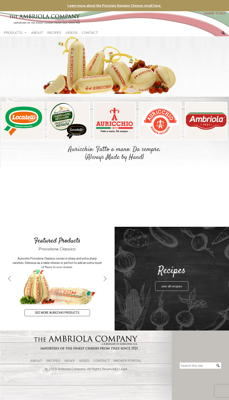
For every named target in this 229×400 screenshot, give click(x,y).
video (84, 361)
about (36, 361)
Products (15, 32)
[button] (9, 278)
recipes (53, 361)
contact (101, 361)
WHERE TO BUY (215, 13)
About (37, 32)
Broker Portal (128, 361)
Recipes (54, 32)
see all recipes (171, 286)
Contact (90, 32)
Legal (123, 369)
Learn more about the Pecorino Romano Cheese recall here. (114, 6)
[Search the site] (200, 365)
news (69, 361)
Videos (71, 32)
